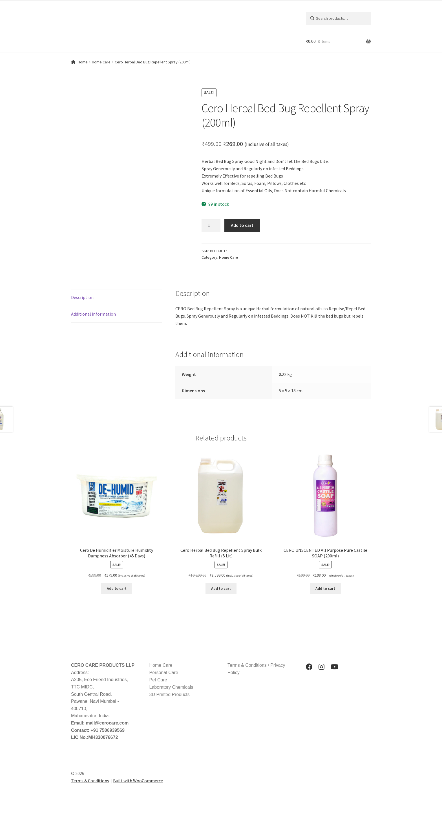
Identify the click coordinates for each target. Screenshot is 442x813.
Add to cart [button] (117, 588)
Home (83, 62)
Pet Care (158, 679)
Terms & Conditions (90, 780)
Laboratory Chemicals (171, 687)
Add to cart (242, 225)
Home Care (101, 62)
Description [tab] (82, 297)
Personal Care (163, 672)
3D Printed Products (169, 694)
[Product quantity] (211, 225)
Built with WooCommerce (138, 780)
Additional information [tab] (93, 314)
